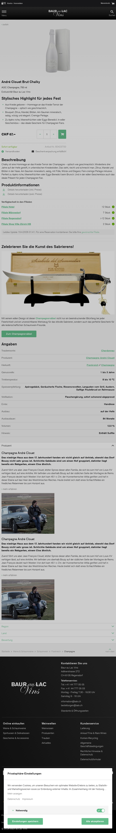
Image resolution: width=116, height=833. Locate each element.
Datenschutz (14, 799)
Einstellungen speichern (25, 821)
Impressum (27, 799)
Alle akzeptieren (95, 821)
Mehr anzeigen (15, 793)
